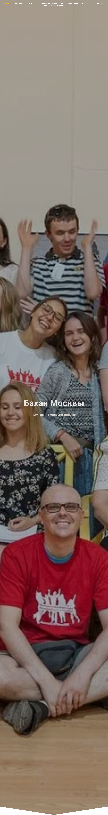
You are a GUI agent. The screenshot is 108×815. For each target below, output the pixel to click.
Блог (45, 5)
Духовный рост (97, 3)
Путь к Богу (33, 3)
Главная (6, 3)
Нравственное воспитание (77, 3)
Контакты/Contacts (58, 5)
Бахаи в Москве (19, 3)
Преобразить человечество (52, 3)
